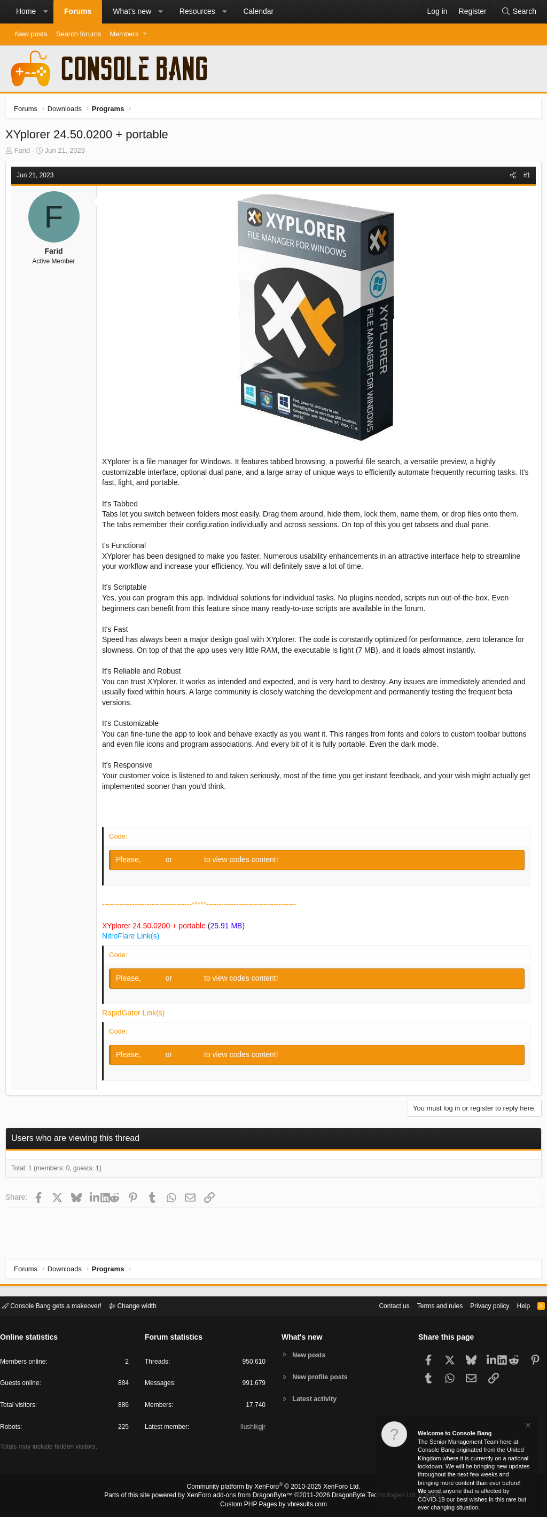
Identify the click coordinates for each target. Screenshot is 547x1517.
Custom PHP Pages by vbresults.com (273, 1505)
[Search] (519, 12)
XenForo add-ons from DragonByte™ (242, 1496)
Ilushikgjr (251, 1429)
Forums (77, 11)
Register (192, 862)
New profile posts (322, 1377)
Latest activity (316, 1400)
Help (517, 1305)
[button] (45, 12)
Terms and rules (426, 1305)
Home (26, 11)
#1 (524, 178)
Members (124, 34)
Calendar (258, 11)
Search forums (78, 34)
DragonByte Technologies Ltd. (366, 1496)
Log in (157, 862)
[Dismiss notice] (527, 1426)
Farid (25, 153)
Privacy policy (480, 1305)
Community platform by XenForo (273, 1488)
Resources (197, 11)
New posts (31, 34)
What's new (132, 11)
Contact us (377, 1305)
